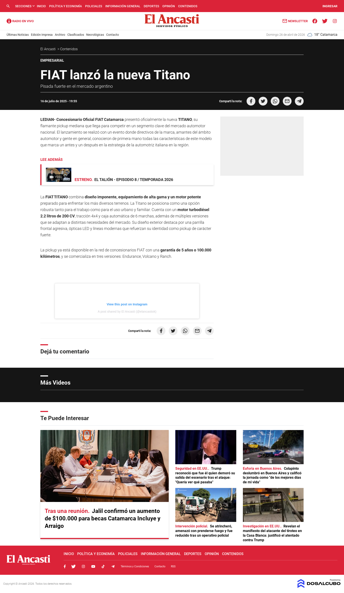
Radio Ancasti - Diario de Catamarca (20, 21)
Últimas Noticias (18, 34)
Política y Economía (65, 6)
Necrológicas (95, 34)
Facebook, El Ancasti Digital (65, 566)
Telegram (113, 566)
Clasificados (75, 34)
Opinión (168, 6)
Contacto (112, 34)
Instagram (83, 566)
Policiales (93, 6)
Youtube (93, 566)
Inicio (41, 6)
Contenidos (187, 6)
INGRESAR (329, 6)
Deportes (151, 6)
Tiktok (103, 566)
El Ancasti (48, 49)
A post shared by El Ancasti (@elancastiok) (127, 311)
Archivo (60, 34)
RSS (173, 566)
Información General (122, 6)
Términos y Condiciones (135, 566)
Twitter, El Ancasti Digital (73, 566)
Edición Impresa (42, 34)
